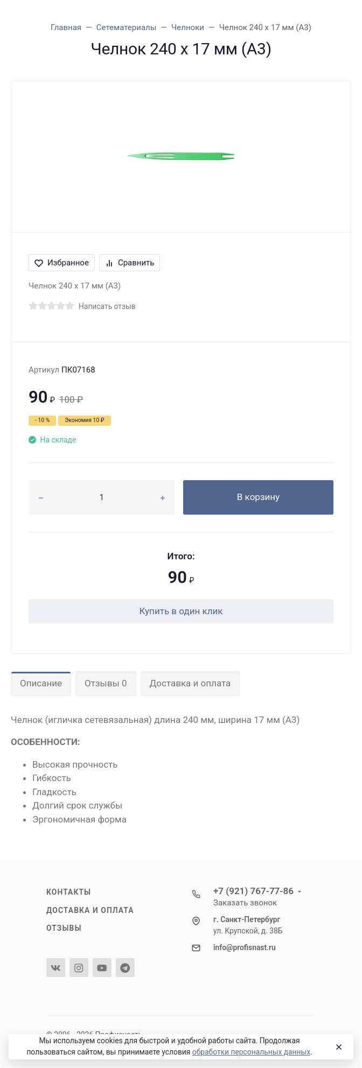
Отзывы (64, 928)
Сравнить (130, 263)
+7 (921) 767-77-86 (253, 891)
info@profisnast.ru (244, 947)
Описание (41, 683)
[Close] (337, 1047)
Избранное (61, 263)
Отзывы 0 (106, 683)
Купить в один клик (180, 611)
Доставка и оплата (190, 683)
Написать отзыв (107, 306)
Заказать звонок (245, 903)
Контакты (68, 892)
